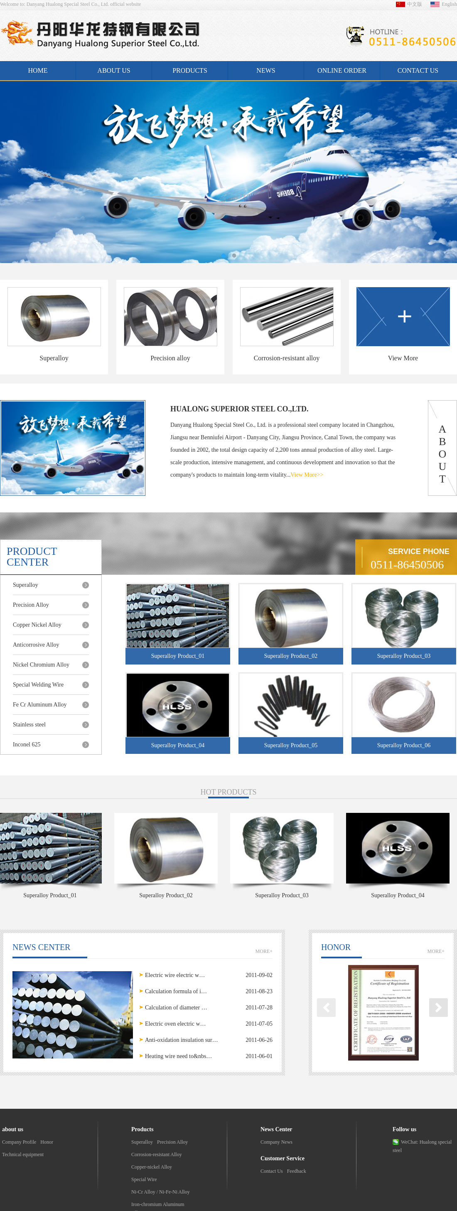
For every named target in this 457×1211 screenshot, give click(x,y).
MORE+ (264, 951)
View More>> (306, 475)
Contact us (418, 70)
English (449, 4)
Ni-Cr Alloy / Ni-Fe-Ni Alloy (160, 1192)
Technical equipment (23, 1154)
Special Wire (144, 1179)
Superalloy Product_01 (51, 895)
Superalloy (142, 1142)
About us (113, 70)
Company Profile (19, 1142)
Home (37, 70)
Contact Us (271, 1171)
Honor (46, 1142)
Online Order (341, 70)
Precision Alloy (172, 1142)
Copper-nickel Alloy (151, 1167)
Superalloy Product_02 (167, 895)
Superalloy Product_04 (398, 895)
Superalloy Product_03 (283, 895)
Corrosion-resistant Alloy (156, 1154)
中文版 (414, 4)
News (265, 70)
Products (189, 70)
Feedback (296, 1171)
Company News (276, 1142)
